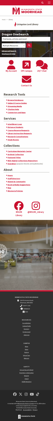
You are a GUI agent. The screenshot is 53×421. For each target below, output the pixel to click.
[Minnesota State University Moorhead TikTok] (37, 394)
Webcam (26, 358)
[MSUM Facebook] (15, 394)
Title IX (27, 379)
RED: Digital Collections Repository (23, 160)
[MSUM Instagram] (26, 394)
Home (3, 20)
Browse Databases (16, 100)
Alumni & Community (17, 181)
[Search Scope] (14, 45)
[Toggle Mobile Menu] (49, 2)
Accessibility (27, 410)
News (26, 350)
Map (9, 188)
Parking (26, 352)
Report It (26, 376)
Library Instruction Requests (20, 133)
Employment (26, 332)
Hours (10, 175)
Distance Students (15, 127)
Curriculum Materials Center (20, 151)
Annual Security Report (26, 370)
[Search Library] (29, 45)
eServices (26, 335)
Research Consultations (18, 136)
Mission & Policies (15, 191)
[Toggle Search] (43, 2)
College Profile (26, 326)
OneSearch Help (8, 54)
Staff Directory (14, 178)
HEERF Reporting (26, 382)
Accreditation (26, 323)
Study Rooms (13, 140)
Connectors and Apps (17, 112)
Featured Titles (14, 157)
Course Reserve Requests (18, 130)
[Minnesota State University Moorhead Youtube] (31, 394)
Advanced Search (9, 51)
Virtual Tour (26, 355)
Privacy (35, 410)
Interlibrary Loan (15, 124)
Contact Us (26, 309)
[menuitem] (43, 2)
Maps (26, 347)
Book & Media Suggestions (19, 185)
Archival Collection (16, 154)
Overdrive (12, 164)
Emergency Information (26, 373)
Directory (26, 329)
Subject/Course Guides (17, 103)
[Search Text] (26, 39)
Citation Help (13, 109)
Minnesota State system (26, 404)
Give (26, 312)
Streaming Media (15, 106)
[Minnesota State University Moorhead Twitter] (20, 394)
